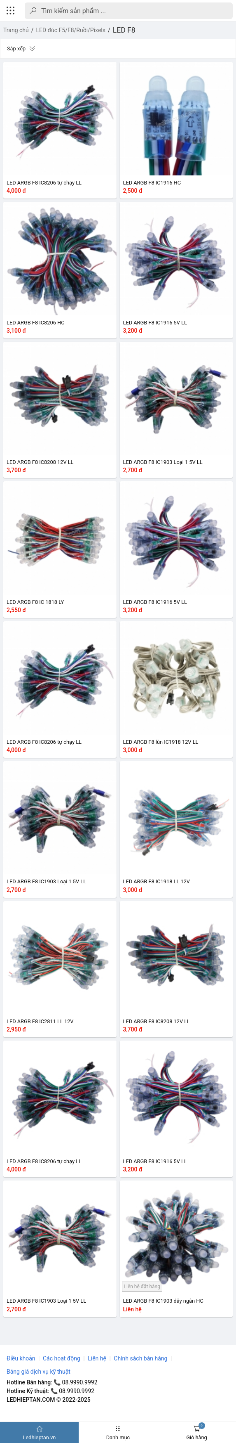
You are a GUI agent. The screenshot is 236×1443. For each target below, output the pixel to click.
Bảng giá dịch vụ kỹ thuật (38, 1371)
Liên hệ (97, 1358)
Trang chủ (16, 30)
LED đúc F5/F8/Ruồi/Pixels (70, 30)
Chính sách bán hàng (140, 1358)
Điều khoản (21, 1358)
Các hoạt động (61, 1358)
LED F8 (124, 30)
